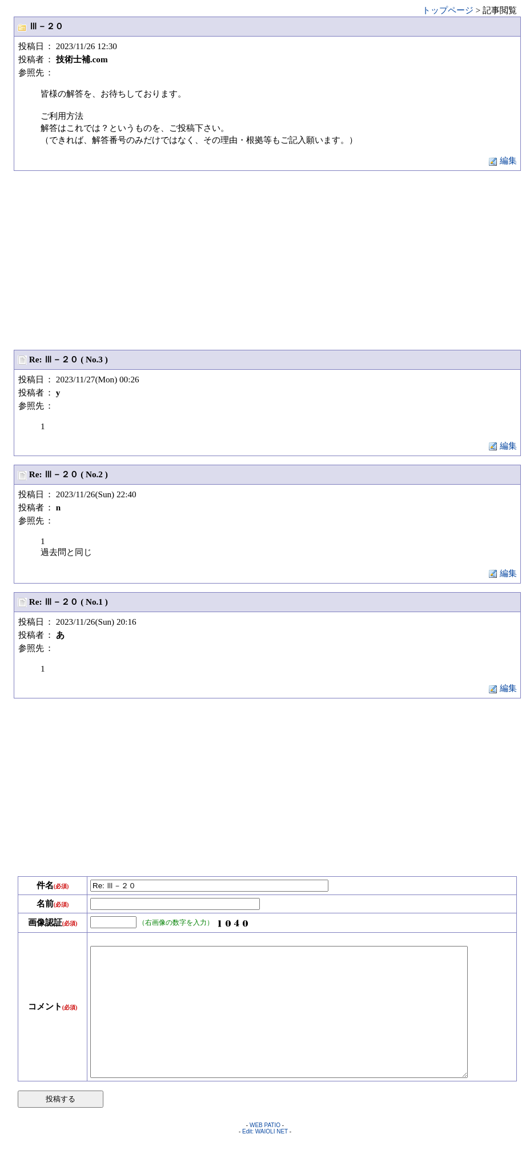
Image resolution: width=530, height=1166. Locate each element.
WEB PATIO (265, 1151)
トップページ (447, 10)
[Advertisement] (267, 259)
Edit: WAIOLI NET (265, 1157)
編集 (502, 160)
